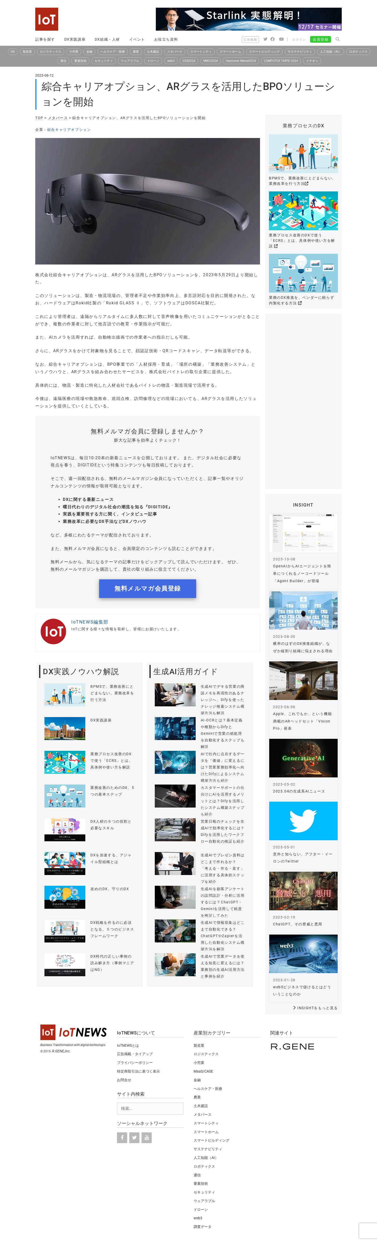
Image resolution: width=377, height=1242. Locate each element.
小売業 (73, 51)
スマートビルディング (264, 51)
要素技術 (80, 61)
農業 (136, 51)
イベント (137, 39)
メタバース (174, 51)
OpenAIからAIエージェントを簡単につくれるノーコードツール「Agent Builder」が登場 (302, 573)
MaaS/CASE (203, 1071)
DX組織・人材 (107, 39)
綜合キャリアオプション (69, 130)
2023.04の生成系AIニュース (299, 791)
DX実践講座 (75, 39)
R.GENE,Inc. (61, 1051)
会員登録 (320, 39)
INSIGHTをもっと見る (317, 1008)
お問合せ (124, 1080)
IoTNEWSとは (128, 1045)
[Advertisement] (303, 404)
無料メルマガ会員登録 (147, 588)
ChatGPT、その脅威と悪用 (297, 924)
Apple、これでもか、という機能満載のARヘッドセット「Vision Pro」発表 (302, 721)
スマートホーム (230, 51)
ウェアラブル (130, 61)
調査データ (202, 1227)
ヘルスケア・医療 (112, 51)
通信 (63, 61)
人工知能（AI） (330, 51)
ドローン (153, 61)
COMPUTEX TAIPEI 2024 (281, 61)
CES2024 (189, 61)
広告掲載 (250, 39)
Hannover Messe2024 (241, 61)
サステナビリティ (300, 51)
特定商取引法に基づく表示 (138, 1071)
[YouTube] (147, 1137)
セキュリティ (104, 61)
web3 (171, 61)
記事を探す (45, 39)
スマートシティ (201, 51)
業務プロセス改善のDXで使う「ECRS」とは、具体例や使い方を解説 (302, 240)
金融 (89, 51)
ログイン (299, 39)
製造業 (27, 51)
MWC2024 (210, 61)
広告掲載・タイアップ (135, 1054)
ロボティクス (358, 51)
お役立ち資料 (166, 39)
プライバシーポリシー (135, 1063)
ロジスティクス (50, 51)
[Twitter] (134, 1137)
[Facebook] (122, 1137)
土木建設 (153, 51)
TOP (39, 118)
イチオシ (312, 61)
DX (13, 51)
